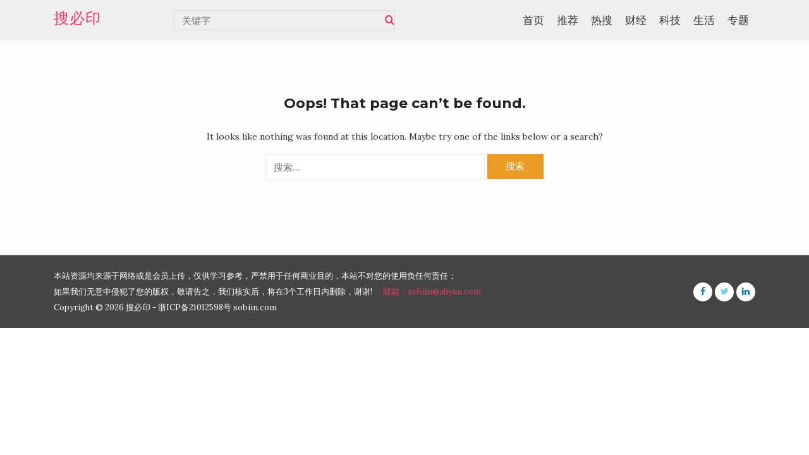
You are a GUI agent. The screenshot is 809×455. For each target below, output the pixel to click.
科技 (670, 20)
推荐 (567, 20)
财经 (636, 20)
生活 (704, 20)
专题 (738, 20)
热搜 (601, 20)
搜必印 (77, 18)
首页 (533, 20)
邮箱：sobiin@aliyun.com (432, 291)
